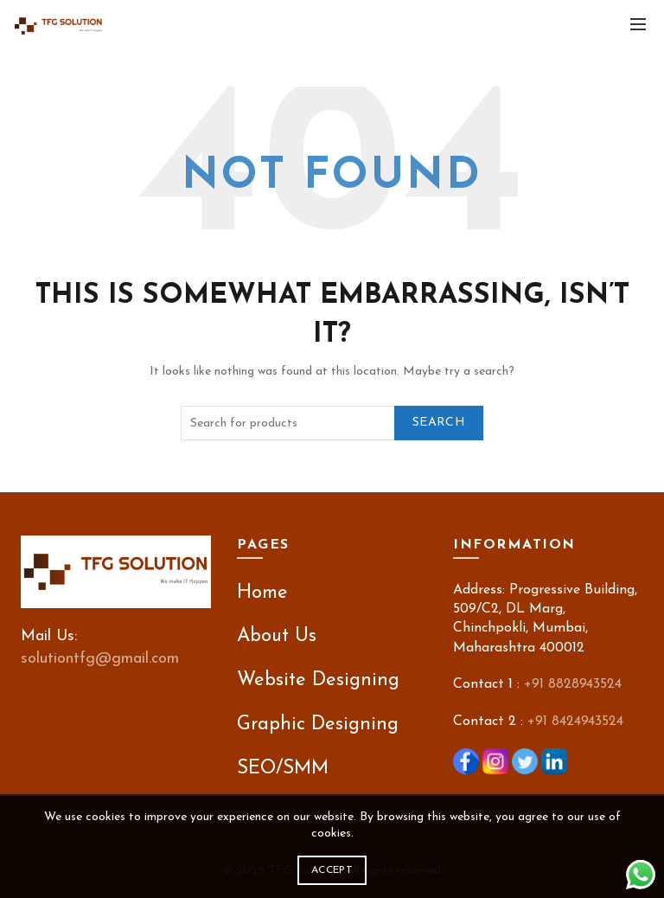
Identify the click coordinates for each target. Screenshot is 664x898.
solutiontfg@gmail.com (100, 659)
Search (438, 422)
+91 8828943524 (573, 684)
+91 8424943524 (575, 721)
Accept (332, 870)
